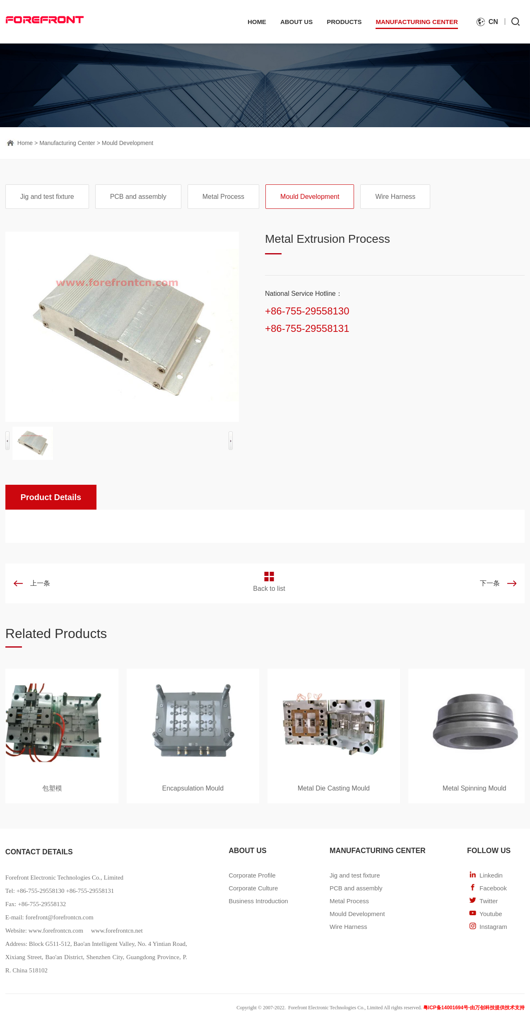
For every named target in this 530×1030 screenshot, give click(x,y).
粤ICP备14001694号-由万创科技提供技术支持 (474, 1008)
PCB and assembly (138, 196)
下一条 (490, 583)
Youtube (490, 913)
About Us (296, 21)
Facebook (493, 888)
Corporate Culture (253, 888)
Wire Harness (395, 196)
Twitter (488, 900)
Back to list (269, 588)
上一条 (40, 583)
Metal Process (223, 196)
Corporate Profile (252, 875)
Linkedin (491, 875)
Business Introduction (258, 900)
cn (493, 21)
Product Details (50, 497)
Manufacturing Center (417, 21)
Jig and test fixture (47, 196)
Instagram (493, 926)
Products (344, 21)
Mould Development (128, 143)
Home (257, 21)
